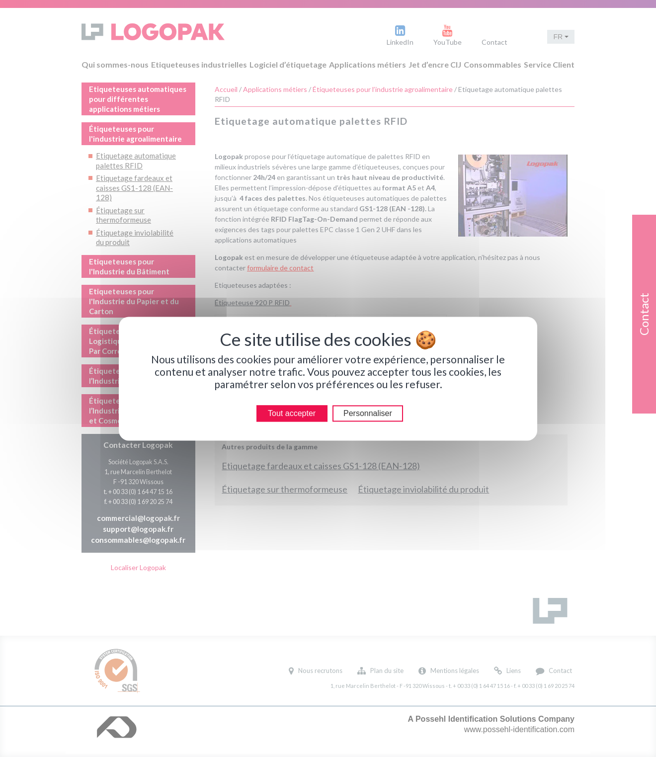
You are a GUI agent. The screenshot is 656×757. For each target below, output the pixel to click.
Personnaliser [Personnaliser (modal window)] (367, 413)
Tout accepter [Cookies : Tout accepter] (292, 413)
